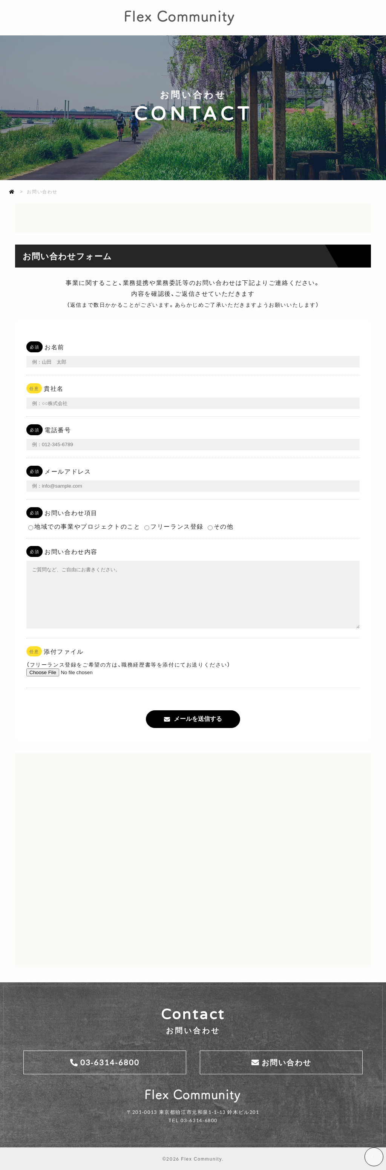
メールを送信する (198, 718)
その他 (221, 514)
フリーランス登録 (174, 514)
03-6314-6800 (109, 1061)
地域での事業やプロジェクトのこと (84, 514)
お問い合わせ (286, 1061)
